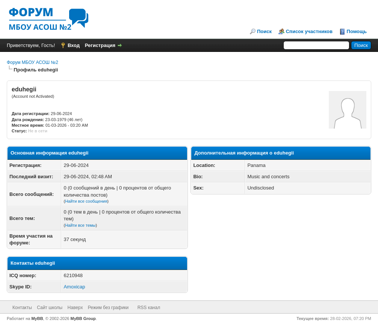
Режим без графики (108, 307)
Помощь (357, 31)
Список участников (309, 31)
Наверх (75, 307)
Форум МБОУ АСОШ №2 (32, 62)
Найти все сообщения (86, 201)
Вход (74, 45)
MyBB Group (83, 318)
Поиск (264, 31)
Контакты (22, 307)
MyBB (37, 318)
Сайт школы (49, 307)
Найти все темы (80, 225)
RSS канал (149, 307)
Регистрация (100, 45)
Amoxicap (74, 287)
